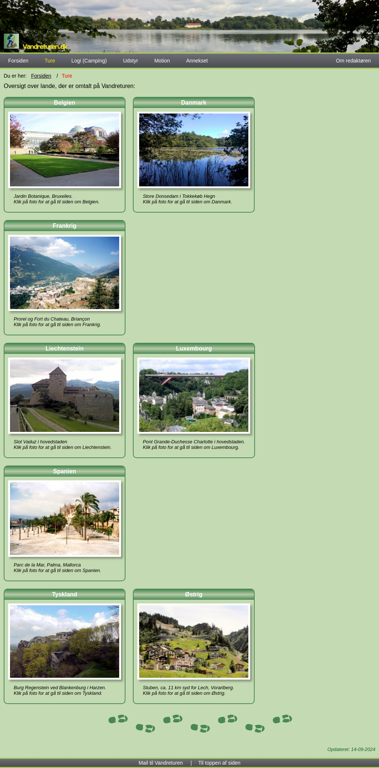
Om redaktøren (353, 61)
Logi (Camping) (89, 61)
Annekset (197, 61)
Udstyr (130, 61)
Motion (162, 61)
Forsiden (18, 61)
